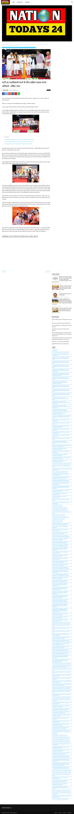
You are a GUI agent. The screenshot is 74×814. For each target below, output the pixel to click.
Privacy (64, 812)
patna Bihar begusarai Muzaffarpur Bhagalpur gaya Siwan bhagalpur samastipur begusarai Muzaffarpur (18, 47)
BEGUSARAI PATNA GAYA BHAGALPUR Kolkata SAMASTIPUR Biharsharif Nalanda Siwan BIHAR (61, 390)
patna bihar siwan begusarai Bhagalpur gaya (61, 632)
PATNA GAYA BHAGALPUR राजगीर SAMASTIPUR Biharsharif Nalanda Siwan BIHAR (61, 524)
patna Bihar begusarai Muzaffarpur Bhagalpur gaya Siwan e (60, 614)
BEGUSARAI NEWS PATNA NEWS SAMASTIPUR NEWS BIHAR (61, 503)
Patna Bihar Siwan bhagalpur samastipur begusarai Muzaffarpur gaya (61, 712)
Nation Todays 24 (13, 812)
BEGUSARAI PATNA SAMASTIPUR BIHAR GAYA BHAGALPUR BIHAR (61, 475)
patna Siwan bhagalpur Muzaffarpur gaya (61, 772)
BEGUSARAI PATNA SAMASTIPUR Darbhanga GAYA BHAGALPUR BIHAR (61, 491)
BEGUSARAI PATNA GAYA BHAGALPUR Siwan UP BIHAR (61, 439)
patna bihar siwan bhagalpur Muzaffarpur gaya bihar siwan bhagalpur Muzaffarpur (62, 688)
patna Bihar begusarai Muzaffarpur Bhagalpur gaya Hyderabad (60, 562)
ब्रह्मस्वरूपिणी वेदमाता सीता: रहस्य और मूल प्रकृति (60, 343)
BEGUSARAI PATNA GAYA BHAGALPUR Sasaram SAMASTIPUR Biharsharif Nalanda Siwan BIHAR (61, 417)
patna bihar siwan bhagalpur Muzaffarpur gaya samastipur (62, 695)
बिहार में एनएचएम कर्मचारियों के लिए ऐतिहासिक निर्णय (61, 323)
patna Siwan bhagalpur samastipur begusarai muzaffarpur (60, 784)
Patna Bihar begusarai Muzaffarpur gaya (61, 623)
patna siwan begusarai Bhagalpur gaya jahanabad (61, 744)
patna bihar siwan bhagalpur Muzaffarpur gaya (62, 673)
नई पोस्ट (4, 271)
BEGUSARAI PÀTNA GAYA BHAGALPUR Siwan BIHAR (61, 500)
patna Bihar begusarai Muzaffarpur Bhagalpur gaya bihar (60, 556)
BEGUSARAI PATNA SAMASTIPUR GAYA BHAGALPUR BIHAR (60, 494)
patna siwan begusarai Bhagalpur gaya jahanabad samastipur (61, 748)
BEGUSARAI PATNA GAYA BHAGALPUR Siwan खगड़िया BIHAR (61, 420)
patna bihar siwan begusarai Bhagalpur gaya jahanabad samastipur (61, 647)
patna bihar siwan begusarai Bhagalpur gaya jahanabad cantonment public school (62, 641)
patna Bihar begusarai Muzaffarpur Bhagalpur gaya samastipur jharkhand (61, 575)
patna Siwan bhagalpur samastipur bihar (61, 790)
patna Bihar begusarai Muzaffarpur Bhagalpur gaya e (60, 559)
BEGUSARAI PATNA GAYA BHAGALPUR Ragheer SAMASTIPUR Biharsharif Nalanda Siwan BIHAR (61, 394)
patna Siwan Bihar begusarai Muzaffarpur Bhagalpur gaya (62, 797)
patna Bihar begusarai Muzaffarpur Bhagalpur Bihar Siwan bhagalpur (60, 542)
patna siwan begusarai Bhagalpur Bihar (61, 737)
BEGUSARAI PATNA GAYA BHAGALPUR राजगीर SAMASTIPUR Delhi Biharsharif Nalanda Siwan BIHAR (61, 370)
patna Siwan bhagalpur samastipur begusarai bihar (60, 778)
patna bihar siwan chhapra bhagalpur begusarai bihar (61, 722)
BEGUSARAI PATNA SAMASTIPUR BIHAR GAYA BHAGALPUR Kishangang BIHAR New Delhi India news (61, 487)
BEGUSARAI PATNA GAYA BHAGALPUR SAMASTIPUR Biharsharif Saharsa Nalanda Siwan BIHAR (61, 402)
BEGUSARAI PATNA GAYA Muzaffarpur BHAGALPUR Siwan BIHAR (60, 455)
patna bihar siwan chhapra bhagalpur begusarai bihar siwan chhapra (61, 728)
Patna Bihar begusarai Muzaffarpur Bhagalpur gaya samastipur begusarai (61, 568)
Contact (60, 812)
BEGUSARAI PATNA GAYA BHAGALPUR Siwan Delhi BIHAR (61, 430)
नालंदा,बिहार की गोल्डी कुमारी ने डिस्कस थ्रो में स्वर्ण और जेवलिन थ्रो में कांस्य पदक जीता (19, 139)
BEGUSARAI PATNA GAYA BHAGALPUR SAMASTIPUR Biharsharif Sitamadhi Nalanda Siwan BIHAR (62, 406)
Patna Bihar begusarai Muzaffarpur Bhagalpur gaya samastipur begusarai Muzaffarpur (61, 571)
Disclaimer (70, 812)
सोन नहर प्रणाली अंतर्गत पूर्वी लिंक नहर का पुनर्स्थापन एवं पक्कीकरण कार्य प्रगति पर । (19, 141)
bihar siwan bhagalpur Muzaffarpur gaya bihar (61, 513)
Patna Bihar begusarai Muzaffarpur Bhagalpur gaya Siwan (60, 578)
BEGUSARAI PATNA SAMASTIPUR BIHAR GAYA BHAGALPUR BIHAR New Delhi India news (61, 481)
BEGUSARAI (55, 350)
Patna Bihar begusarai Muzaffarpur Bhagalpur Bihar (60, 530)
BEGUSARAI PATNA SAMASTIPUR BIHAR (60, 472)
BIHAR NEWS (64, 510)
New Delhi (62, 519)
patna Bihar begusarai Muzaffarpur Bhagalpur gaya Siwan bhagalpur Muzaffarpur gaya (60, 588)
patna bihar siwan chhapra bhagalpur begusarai (61, 719)
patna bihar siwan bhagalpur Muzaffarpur (62, 663)
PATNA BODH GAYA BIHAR (57, 521)
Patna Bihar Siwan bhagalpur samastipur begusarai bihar (61, 703)
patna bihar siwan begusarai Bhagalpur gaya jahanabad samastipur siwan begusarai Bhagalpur (61, 660)
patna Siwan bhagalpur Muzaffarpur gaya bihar (61, 775)
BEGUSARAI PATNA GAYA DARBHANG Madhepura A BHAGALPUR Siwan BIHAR (62, 446)
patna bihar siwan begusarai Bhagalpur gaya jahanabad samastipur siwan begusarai (61, 656)
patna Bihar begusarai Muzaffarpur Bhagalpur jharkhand (60, 617)
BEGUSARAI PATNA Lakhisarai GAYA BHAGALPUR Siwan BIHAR (62, 469)
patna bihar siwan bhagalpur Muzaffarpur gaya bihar (62, 679)
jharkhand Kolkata (57, 517)
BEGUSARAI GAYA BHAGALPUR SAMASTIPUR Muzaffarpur (61, 355)
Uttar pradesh (65, 799)
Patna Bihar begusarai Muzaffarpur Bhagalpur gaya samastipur (60, 565)
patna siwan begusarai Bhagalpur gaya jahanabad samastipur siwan (61, 754)
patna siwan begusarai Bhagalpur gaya (61, 739)
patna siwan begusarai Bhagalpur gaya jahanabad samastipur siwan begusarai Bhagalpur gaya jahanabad (61, 764)
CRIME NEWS (55, 515)
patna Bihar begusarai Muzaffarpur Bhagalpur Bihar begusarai (60, 533)
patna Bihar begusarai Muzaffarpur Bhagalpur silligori (60, 620)
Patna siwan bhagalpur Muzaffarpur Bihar (62, 770)
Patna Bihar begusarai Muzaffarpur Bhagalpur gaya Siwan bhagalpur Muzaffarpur (60, 584)
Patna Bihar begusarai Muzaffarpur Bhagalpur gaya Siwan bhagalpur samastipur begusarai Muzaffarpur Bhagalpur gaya (60, 610)
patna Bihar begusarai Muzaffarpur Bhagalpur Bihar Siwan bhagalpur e (60, 545)
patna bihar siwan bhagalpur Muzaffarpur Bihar (62, 669)
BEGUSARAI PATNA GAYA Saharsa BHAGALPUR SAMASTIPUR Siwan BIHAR (61, 458)
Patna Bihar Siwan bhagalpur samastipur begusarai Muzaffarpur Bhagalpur (61, 709)
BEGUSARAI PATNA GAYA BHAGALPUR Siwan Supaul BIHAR (61, 436)
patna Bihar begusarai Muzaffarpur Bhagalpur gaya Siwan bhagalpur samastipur (60, 592)
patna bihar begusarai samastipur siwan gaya (61, 626)
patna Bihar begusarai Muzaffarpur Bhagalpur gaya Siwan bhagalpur (60, 581)
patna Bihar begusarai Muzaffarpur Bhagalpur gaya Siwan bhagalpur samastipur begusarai (60, 596)
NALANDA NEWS (56, 519)
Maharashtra (65, 517)
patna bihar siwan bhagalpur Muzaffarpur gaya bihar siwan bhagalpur (62, 685)
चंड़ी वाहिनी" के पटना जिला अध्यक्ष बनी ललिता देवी (60, 341)
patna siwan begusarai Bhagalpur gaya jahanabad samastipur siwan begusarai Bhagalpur (61, 760)
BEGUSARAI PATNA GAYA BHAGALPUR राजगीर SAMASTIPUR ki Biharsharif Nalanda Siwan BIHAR (61, 378)
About (56, 812)
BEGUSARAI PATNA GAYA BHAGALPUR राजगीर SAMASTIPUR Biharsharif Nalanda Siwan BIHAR (61, 358)
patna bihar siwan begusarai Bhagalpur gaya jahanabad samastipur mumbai (61, 650)
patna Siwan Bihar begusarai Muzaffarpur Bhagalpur (62, 793)
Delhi (60, 515)
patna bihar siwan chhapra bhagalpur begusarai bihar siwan (61, 725)
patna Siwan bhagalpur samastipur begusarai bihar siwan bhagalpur (60, 781)
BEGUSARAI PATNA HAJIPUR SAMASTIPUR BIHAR (62, 463)
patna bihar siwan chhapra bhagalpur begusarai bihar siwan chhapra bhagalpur (62, 731)
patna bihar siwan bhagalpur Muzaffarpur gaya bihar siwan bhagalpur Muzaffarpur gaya (62, 691)
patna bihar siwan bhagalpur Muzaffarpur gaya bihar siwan (62, 682)
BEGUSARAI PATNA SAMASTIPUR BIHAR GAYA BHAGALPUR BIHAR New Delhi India (61, 478)
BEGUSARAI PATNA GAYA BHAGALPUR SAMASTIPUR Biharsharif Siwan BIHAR (60, 410)
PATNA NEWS (55, 733)
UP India (58, 799)
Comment (48, 90)
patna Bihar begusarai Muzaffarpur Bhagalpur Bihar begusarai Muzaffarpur (61, 536)
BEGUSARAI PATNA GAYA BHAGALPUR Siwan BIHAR (61, 423)
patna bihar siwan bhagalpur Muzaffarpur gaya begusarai (62, 676)
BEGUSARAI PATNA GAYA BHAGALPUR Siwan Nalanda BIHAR (61, 433)
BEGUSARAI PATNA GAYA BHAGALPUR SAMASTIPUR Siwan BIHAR (59, 413)
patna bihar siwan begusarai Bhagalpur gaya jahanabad (61, 635)
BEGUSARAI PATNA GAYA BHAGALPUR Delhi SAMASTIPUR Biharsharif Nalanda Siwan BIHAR (61, 386)
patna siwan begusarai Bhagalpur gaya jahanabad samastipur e (61, 751)
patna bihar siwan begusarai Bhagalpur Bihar (61, 629)
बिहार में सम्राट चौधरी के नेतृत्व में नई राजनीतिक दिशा (65, 294)
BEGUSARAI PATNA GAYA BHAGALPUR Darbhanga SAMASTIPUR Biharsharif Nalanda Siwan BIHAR (60, 382)
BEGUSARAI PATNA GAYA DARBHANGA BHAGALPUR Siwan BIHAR (60, 449)
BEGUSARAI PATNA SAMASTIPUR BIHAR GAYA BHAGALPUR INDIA (61, 484)
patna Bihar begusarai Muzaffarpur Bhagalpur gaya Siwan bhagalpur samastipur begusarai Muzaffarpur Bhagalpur (60, 605)
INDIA (63, 515)
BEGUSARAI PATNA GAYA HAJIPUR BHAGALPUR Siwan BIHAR (61, 452)
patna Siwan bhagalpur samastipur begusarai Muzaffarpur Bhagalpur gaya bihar (61, 787)
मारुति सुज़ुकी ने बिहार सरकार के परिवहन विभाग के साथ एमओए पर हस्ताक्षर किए (18, 143)
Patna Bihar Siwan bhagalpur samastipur (61, 697)
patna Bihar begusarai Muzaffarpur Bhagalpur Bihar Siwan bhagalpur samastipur (60, 549)
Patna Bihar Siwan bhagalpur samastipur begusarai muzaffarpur (61, 706)
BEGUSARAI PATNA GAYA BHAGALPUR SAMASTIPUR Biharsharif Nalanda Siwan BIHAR (61, 398)
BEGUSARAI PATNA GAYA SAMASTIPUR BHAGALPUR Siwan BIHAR (60, 461)
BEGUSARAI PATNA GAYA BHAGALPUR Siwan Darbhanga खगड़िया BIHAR (61, 427)
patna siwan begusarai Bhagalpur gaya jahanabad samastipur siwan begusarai (61, 757)
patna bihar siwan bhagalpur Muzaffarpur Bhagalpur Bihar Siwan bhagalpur (62, 666)
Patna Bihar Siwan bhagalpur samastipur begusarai (61, 700)
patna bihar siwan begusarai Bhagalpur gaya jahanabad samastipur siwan (61, 653)
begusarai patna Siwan (57, 505)
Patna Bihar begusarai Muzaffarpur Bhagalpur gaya (60, 553)
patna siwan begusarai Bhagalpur (60, 735)
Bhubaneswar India (57, 510)
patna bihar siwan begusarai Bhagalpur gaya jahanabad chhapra (61, 644)
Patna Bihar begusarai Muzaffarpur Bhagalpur (60, 527)
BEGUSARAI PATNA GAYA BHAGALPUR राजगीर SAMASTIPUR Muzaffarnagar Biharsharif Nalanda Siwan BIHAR (61, 374)
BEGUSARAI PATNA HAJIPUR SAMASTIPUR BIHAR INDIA (62, 466)
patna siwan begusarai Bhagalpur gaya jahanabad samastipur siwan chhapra (61, 768)
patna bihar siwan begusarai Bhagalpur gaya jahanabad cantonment (61, 638)
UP (55, 799)
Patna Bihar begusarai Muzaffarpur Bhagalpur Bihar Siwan (60, 539)
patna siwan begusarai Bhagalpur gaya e (61, 741)
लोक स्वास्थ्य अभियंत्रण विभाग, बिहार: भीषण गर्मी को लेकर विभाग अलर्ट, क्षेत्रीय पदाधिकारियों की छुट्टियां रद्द (65, 309)
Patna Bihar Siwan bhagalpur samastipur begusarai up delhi (61, 716)
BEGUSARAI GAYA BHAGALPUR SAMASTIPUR (61, 352)
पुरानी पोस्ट (47, 271)
